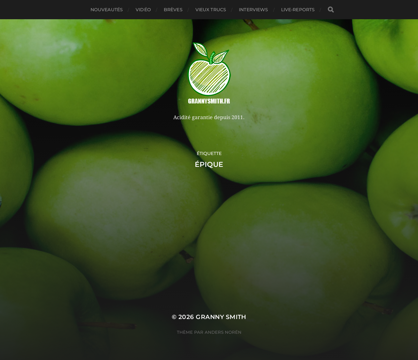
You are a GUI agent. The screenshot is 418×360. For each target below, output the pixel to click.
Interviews (253, 9)
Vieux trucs (210, 9)
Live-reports (298, 9)
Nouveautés (107, 9)
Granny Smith (221, 317)
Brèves (173, 9)
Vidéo (143, 9)
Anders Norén (223, 332)
